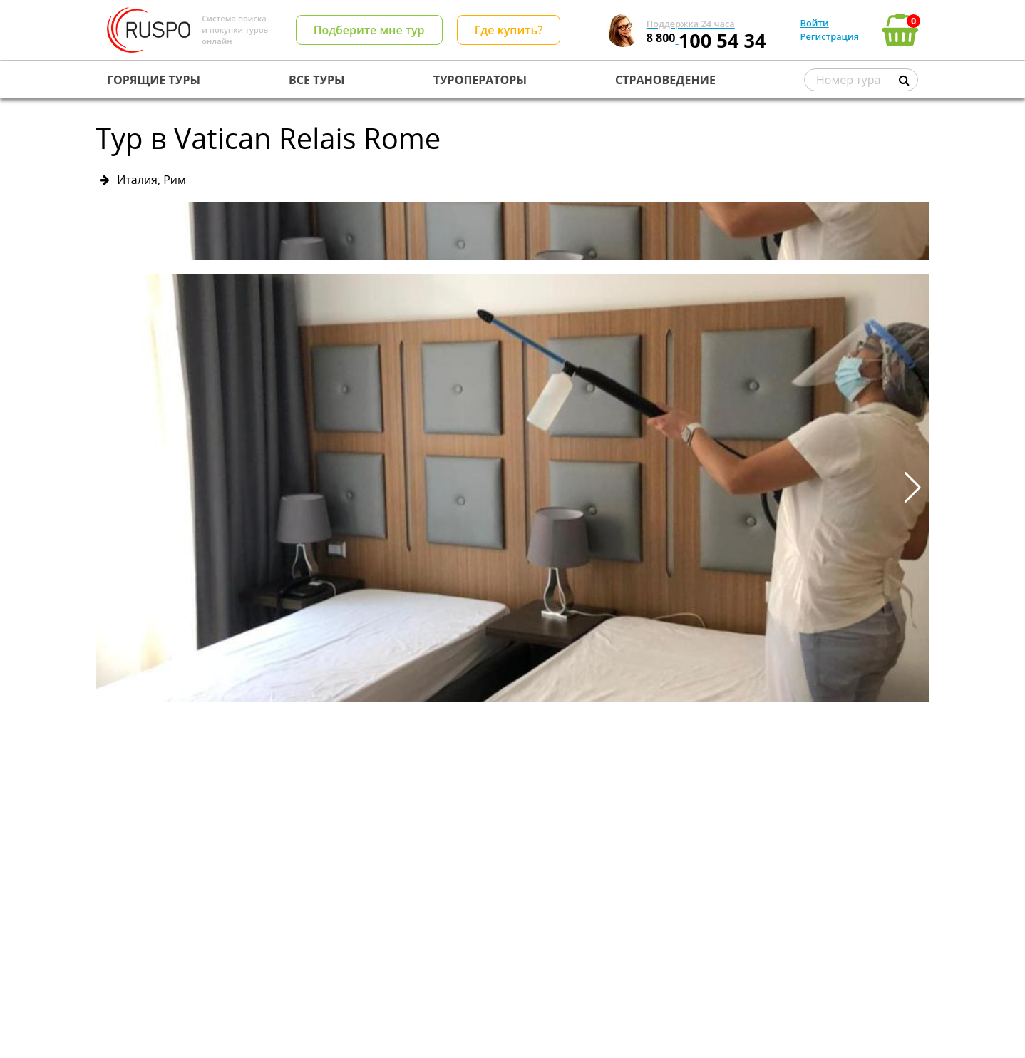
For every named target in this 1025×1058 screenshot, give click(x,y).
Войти (814, 22)
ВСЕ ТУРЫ (316, 80)
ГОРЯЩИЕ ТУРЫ (153, 80)
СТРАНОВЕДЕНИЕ (665, 80)
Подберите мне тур (369, 30)
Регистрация (829, 36)
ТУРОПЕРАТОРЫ (480, 80)
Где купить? (509, 30)
